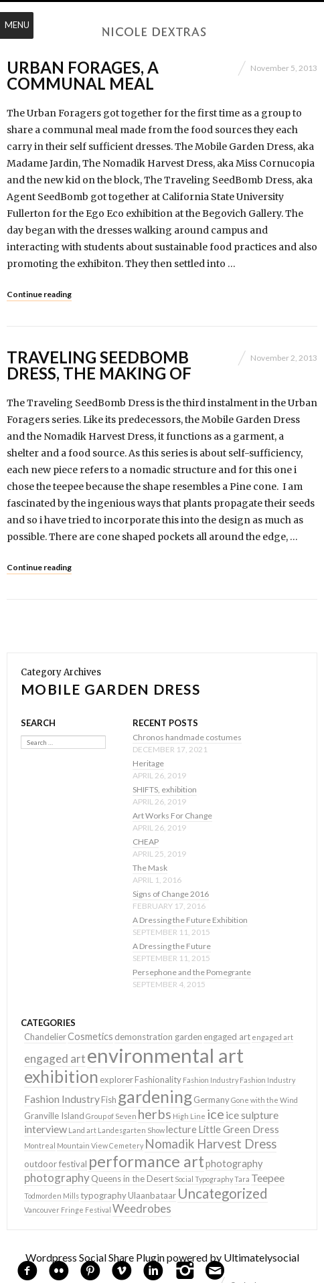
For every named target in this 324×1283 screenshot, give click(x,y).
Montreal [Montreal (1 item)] (40, 1145)
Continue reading (39, 294)
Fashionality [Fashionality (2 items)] (158, 1079)
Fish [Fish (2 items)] (108, 1099)
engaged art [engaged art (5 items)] (55, 1058)
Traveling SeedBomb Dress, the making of (99, 365)
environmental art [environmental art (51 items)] (165, 1055)
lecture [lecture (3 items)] (181, 1129)
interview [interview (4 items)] (45, 1128)
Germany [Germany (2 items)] (211, 1099)
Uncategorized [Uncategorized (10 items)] (222, 1193)
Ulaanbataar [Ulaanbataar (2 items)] (152, 1195)
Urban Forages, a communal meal (83, 75)
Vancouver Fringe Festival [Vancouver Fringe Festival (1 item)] (67, 1209)
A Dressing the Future (172, 946)
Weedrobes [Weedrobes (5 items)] (141, 1208)
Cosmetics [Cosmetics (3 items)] (90, 1036)
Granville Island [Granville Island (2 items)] (54, 1115)
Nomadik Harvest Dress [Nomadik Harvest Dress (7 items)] (210, 1143)
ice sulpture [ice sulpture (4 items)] (252, 1114)
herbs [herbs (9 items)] (154, 1114)
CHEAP (146, 842)
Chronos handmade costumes (187, 737)
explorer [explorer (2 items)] (116, 1079)
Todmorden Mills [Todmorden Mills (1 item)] (51, 1195)
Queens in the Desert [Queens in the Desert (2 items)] (132, 1178)
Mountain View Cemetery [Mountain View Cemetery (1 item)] (100, 1145)
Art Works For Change (172, 815)
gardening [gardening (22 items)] (155, 1096)
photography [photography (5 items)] (57, 1178)
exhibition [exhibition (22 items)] (61, 1076)
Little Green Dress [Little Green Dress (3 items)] (238, 1129)
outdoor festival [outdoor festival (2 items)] (55, 1164)
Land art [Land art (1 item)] (82, 1130)
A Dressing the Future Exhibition (190, 920)
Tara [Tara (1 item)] (242, 1179)
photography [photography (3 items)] (234, 1163)
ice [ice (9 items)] (215, 1114)
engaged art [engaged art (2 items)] (227, 1036)
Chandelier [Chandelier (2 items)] (45, 1036)
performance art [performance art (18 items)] (146, 1161)
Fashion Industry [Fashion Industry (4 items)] (62, 1098)
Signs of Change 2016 (171, 894)
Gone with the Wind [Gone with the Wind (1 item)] (264, 1100)
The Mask (150, 868)
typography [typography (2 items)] (103, 1195)
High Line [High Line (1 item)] (189, 1116)
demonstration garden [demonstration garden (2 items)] (158, 1036)
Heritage (148, 763)
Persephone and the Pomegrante (192, 972)
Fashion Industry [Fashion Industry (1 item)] (210, 1080)
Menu (17, 24)
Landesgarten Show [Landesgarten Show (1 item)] (131, 1130)
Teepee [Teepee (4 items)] (268, 1177)
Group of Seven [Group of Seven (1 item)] (111, 1116)
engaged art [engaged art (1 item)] (272, 1037)
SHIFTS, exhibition (165, 789)
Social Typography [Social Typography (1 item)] (204, 1179)
